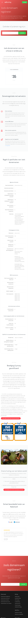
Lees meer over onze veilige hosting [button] (10, 418)
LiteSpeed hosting (18, 606)
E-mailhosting (17, 601)
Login (24, 2)
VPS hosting (17, 599)
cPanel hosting (17, 605)
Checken (22, 33)
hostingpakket (7, 145)
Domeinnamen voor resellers (6, 603)
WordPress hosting (18, 612)
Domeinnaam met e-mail (5, 601)
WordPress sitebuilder (19, 614)
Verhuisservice (17, 603)
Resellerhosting (18, 598)
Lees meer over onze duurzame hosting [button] (14, 489)
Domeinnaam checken (5, 599)
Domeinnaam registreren (5, 596)
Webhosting (17, 596)
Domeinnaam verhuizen (5, 598)
